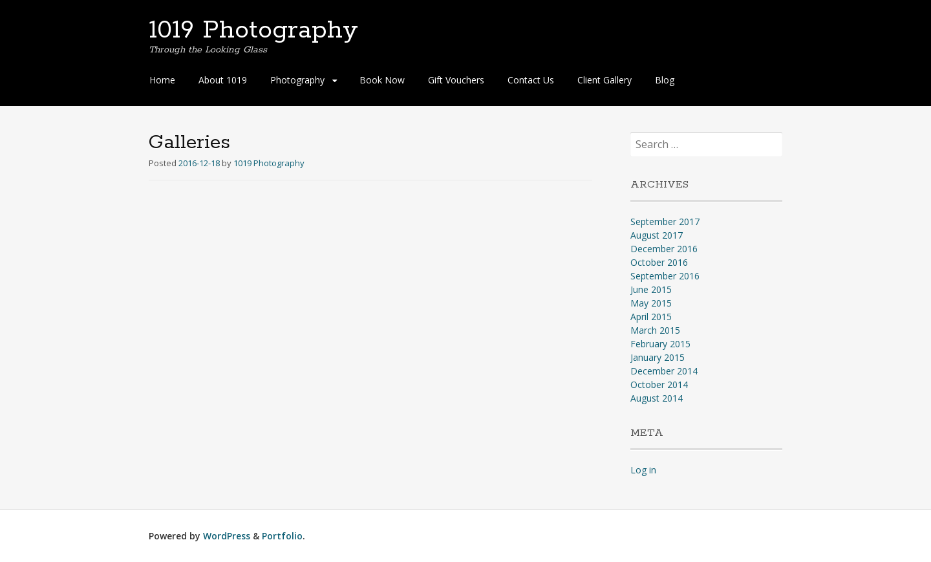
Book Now (382, 80)
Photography (297, 80)
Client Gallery (604, 80)
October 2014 (659, 384)
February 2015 (660, 344)
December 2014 (664, 371)
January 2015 (657, 357)
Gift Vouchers (456, 80)
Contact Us (531, 80)
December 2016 (664, 249)
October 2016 (659, 262)
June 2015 (651, 289)
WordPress (226, 536)
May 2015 (651, 303)
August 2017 (656, 235)
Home (162, 80)
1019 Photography (253, 30)
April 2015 (651, 316)
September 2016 (665, 276)
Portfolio (282, 536)
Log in (643, 470)
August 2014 (656, 398)
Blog (664, 80)
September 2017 (665, 221)
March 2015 (655, 330)
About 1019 (222, 80)
